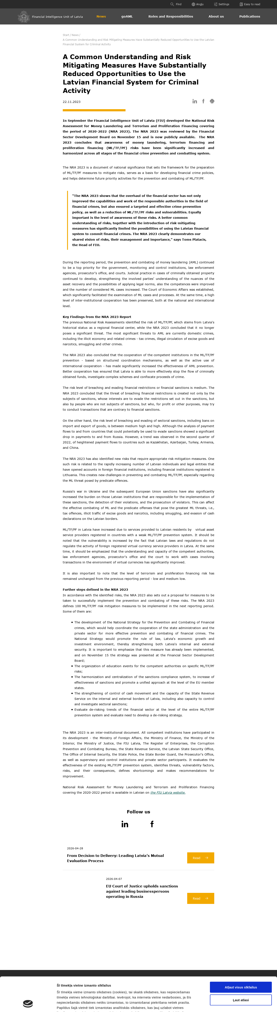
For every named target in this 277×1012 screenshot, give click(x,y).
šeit (117, 986)
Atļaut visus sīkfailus (241, 955)
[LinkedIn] (124, 825)
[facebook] (203, 102)
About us (216, 16)
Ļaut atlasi (241, 968)
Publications (249, 16)
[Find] (173, 4)
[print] (212, 102)
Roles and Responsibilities (170, 16)
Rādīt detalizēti (233, 1003)
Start (66, 35)
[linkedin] (194, 102)
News (101, 16)
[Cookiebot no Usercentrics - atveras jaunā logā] (28, 1003)
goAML (127, 16)
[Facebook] (152, 825)
